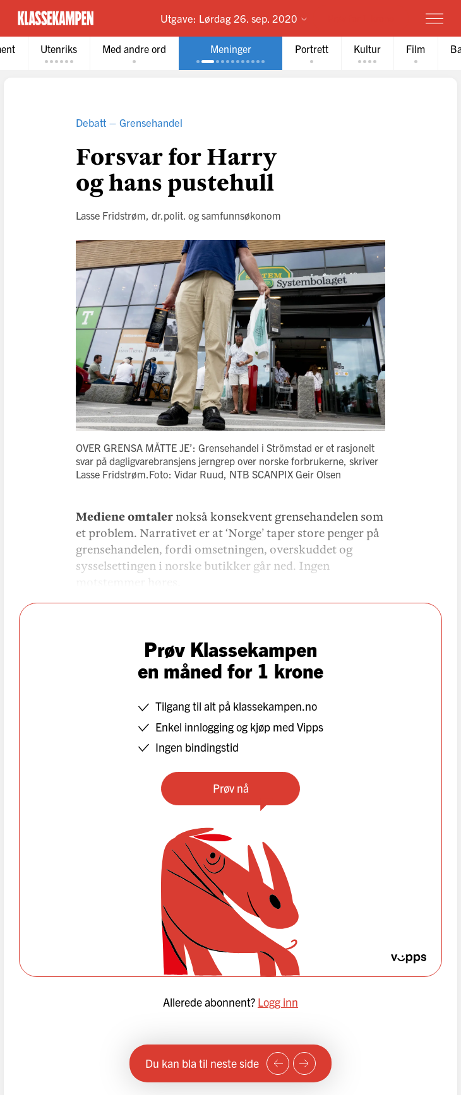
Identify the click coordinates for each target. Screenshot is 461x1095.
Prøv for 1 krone (361, 18)
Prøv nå (231, 788)
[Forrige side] (277, 1063)
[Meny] (434, 18)
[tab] (59, 53)
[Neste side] (304, 1063)
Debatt (91, 122)
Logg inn (278, 1002)
